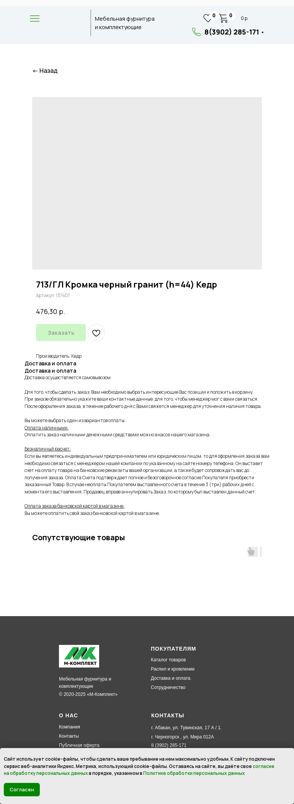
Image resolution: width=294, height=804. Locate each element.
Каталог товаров (168, 660)
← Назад (45, 70)
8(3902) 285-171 (231, 31)
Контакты (69, 736)
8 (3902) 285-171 (168, 745)
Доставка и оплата (171, 678)
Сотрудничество (168, 687)
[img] (65, 23)
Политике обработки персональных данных (194, 773)
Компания (69, 727)
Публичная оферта (79, 745)
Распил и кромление (172, 669)
